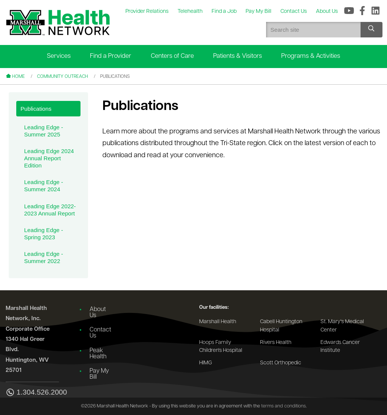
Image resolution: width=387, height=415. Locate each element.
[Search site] (371, 29)
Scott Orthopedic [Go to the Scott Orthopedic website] (280, 363)
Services (59, 56)
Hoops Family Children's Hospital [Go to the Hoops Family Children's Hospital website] (220, 347)
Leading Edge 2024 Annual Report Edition (49, 158)
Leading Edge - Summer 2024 (43, 185)
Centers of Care (172, 56)
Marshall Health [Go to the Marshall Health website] (217, 322)
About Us (98, 313)
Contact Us (100, 333)
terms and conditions (283, 406)
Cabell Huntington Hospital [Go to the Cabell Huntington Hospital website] (281, 326)
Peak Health (98, 354)
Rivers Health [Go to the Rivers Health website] (275, 342)
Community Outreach (62, 76)
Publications (35, 108)
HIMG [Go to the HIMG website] (205, 363)
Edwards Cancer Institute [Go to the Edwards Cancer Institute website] (340, 347)
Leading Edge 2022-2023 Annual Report (50, 210)
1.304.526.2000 (32, 393)
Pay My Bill (99, 374)
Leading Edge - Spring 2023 (43, 233)
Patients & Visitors (237, 56)
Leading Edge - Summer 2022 (43, 257)
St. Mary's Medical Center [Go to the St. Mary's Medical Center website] (342, 326)
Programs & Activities (310, 56)
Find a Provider (110, 56)
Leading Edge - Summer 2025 (43, 131)
